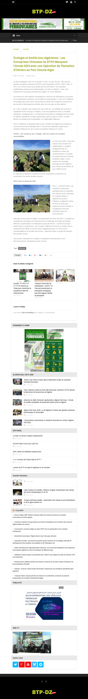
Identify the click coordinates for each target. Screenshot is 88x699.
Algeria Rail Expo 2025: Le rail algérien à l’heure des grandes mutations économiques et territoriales (49, 411)
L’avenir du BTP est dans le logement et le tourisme (31, 467)
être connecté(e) (28, 312)
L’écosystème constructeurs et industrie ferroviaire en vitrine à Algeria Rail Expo (49, 421)
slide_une (22, 248)
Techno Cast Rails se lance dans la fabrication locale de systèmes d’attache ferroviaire (47, 381)
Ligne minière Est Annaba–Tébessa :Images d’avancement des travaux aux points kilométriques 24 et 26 (49, 491)
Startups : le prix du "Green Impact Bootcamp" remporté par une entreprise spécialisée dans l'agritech (43, 569)
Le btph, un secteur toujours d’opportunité (28, 436)
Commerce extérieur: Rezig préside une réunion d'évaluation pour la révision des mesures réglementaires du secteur (42, 523)
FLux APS (19, 510)
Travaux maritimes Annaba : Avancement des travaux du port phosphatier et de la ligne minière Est (49, 501)
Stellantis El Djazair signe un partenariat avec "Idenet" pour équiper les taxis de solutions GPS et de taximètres (43, 555)
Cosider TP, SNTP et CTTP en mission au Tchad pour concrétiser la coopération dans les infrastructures (45, 40)
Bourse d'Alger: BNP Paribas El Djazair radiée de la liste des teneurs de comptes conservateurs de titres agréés (39, 516)
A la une (26, 49)
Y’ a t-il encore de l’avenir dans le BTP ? (27, 459)
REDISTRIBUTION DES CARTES (25, 443)
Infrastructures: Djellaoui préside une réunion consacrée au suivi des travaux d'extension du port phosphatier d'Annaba (42, 562)
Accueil (16, 49)
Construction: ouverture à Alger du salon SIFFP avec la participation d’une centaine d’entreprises (39, 530)
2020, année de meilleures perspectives (27, 451)
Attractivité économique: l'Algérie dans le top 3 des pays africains (35, 536)
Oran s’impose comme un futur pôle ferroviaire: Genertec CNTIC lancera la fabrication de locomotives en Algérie (49, 391)
